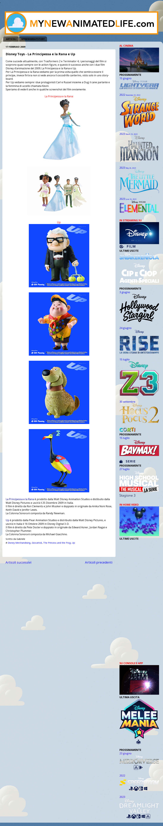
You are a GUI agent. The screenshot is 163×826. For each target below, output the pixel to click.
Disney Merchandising (19, 542)
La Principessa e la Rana (20, 499)
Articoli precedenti (98, 562)
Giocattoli (37, 542)
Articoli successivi (18, 562)
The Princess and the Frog (57, 542)
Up (7, 520)
